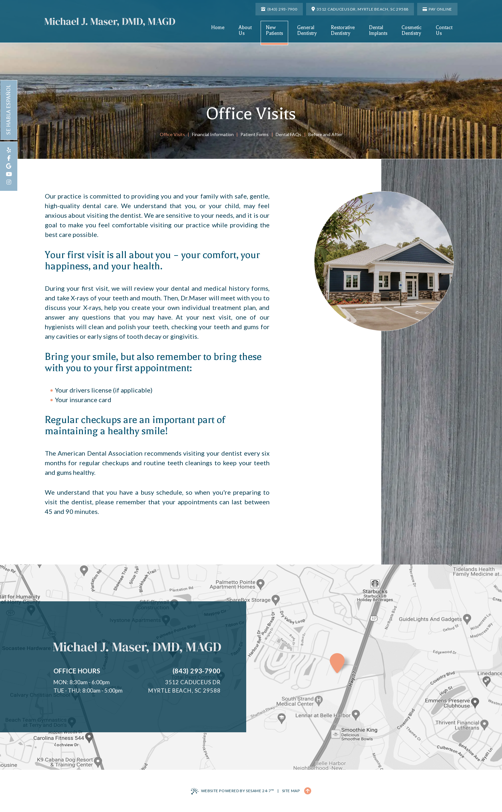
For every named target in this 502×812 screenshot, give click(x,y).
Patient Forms (254, 134)
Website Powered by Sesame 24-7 (232, 791)
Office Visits (172, 134)
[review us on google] (8, 166)
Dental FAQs (288, 134)
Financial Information (213, 134)
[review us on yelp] (8, 150)
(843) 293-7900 (197, 671)
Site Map (291, 790)
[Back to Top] (307, 791)
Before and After (325, 134)
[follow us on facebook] (8, 158)
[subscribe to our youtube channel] (8, 174)
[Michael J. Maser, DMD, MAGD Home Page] (110, 22)
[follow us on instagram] (8, 182)
